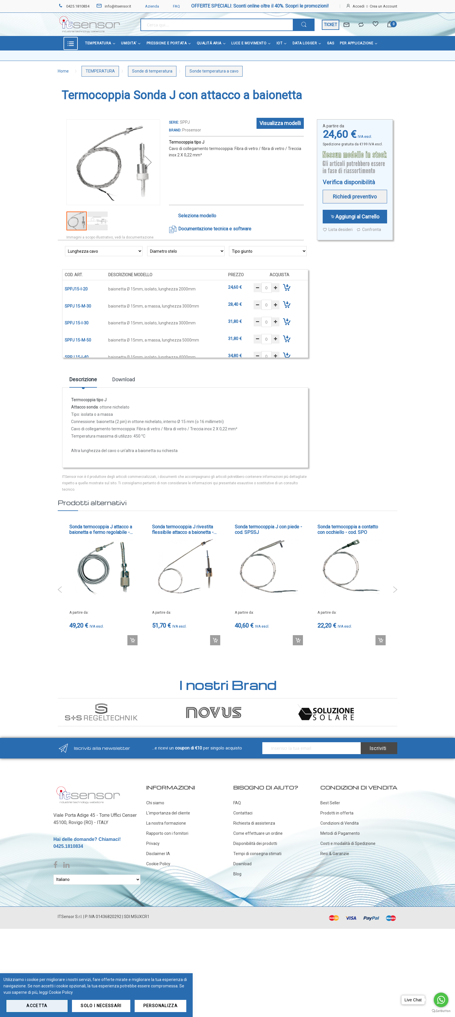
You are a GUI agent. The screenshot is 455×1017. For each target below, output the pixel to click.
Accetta (36, 1005)
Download (123, 379)
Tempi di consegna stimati (257, 853)
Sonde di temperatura (152, 71)
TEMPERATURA (100, 71)
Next (395, 589)
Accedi (358, 6)
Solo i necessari (101, 1005)
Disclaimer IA (158, 853)
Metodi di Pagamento (340, 833)
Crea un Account (383, 6)
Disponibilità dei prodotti (255, 843)
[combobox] (216, 24)
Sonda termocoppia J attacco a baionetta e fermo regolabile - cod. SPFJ (100, 529)
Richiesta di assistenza (254, 823)
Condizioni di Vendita (339, 823)
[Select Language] (96, 880)
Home (63, 71)
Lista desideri (338, 229)
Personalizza (160, 1005)
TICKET (330, 24)
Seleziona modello (197, 215)
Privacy (153, 843)
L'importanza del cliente (168, 813)
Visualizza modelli (280, 123)
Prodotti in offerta (336, 813)
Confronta (368, 229)
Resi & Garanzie (334, 853)
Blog (237, 874)
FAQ (173, 6)
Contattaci (242, 813)
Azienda (148, 6)
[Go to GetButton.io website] (441, 1011)
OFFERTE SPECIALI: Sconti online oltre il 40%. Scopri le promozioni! (260, 6)
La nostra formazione (166, 823)
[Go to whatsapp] (441, 1000)
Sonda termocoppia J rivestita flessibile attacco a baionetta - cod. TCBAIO (183, 529)
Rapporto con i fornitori (167, 833)
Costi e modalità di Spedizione (347, 843)
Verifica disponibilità (349, 182)
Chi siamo (155, 803)
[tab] (83, 381)
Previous (60, 589)
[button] (148, 162)
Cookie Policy (158, 863)
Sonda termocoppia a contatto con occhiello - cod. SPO (347, 529)
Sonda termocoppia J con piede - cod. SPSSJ (268, 529)
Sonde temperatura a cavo (214, 71)
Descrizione (83, 379)
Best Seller (330, 803)
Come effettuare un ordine (258, 833)
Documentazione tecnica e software (214, 229)
